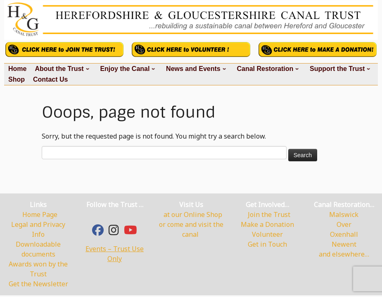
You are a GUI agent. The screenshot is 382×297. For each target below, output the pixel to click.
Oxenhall (344, 234)
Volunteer (267, 234)
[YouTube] (130, 231)
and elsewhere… (344, 254)
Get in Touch (267, 244)
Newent (344, 244)
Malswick (343, 214)
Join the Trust (269, 214)
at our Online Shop (193, 214)
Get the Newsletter (38, 283)
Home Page (39, 214)
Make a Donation (267, 224)
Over (344, 224)
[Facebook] (98, 231)
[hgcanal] (114, 231)
